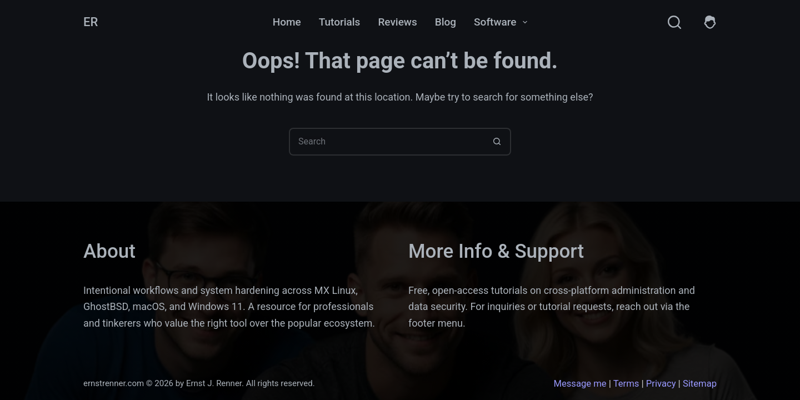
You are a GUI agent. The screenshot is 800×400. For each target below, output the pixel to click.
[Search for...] (386, 142)
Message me (579, 383)
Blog (445, 22)
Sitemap (700, 383)
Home (287, 22)
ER (90, 22)
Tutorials (340, 22)
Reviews (397, 22)
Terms (626, 383)
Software (503, 22)
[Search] (674, 22)
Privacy (661, 383)
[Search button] (497, 142)
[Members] (710, 22)
